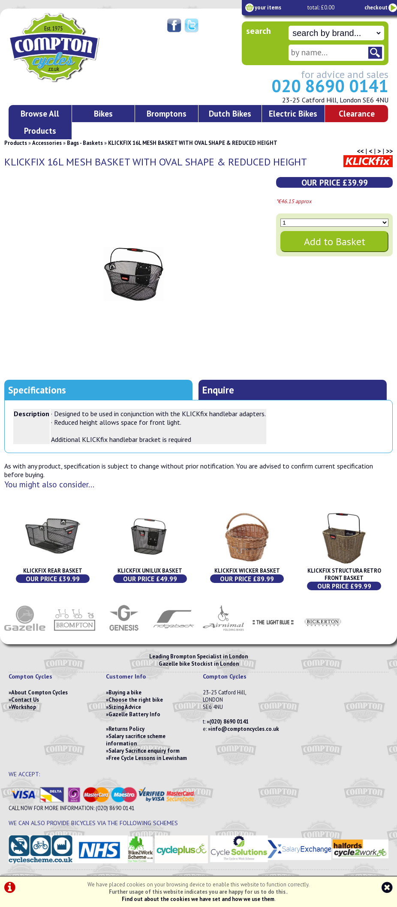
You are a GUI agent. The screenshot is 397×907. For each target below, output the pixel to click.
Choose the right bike (135, 699)
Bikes (103, 113)
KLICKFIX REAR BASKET (52, 570)
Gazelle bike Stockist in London (199, 663)
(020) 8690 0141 (229, 721)
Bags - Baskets (85, 143)
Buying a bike (124, 692)
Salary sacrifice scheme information (135, 740)
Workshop (23, 707)
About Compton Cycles (39, 692)
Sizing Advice (124, 707)
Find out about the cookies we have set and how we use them (198, 899)
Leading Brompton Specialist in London (198, 656)
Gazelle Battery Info (134, 714)
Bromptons (166, 113)
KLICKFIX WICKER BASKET (247, 570)
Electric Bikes (293, 113)
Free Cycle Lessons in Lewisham (147, 758)
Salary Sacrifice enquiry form (144, 750)
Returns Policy (126, 729)
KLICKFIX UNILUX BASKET (149, 570)
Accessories (47, 143)
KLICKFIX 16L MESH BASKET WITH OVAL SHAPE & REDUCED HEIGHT (192, 143)
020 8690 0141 (329, 86)
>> (389, 151)
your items (268, 7)
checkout (376, 7)
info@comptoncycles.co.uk (245, 729)
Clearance (357, 113)
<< (360, 151)
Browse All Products (40, 122)
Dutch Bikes (230, 113)
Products (15, 143)
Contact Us (25, 699)
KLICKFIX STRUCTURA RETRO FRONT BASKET (344, 574)
